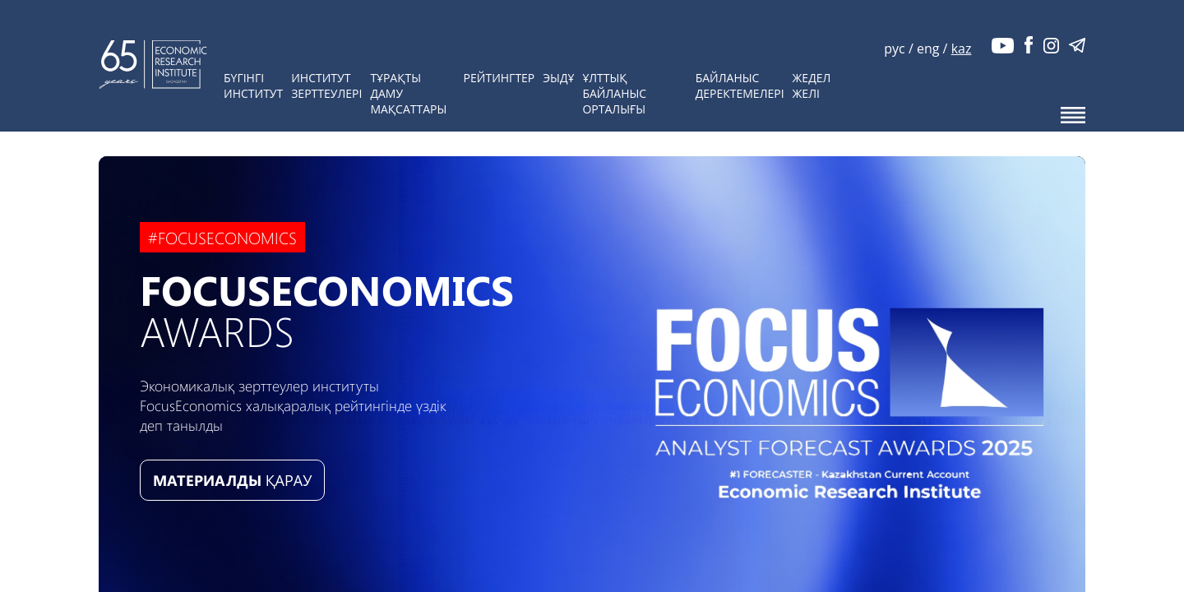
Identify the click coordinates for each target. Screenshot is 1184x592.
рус (894, 48)
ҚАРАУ (232, 480)
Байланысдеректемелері (740, 85)
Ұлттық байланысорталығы (614, 93)
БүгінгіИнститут (253, 85)
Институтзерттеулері (326, 85)
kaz (961, 48)
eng (928, 48)
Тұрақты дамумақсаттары (408, 93)
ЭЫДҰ (558, 78)
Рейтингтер (499, 78)
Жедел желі (812, 85)
